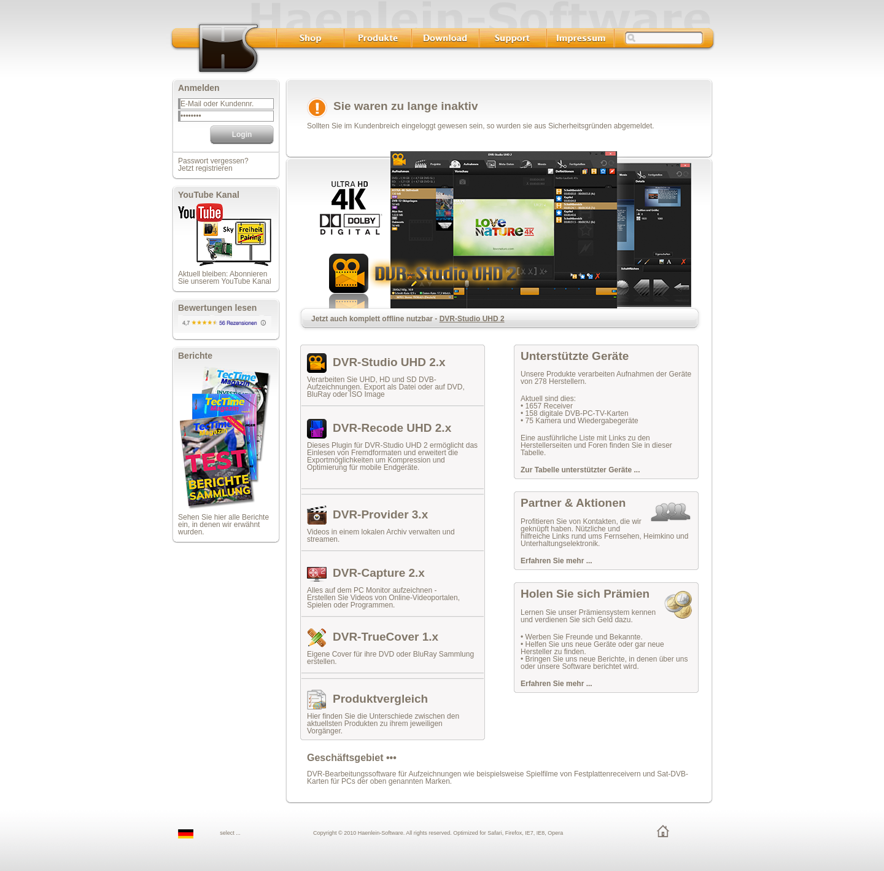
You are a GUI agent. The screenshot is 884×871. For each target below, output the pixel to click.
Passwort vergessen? (213, 161)
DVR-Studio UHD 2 (472, 318)
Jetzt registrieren (205, 168)
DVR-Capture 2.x (379, 572)
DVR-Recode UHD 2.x (392, 427)
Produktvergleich (380, 698)
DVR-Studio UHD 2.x (389, 362)
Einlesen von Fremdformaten (354, 452)
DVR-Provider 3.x (380, 514)
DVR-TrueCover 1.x (385, 636)
